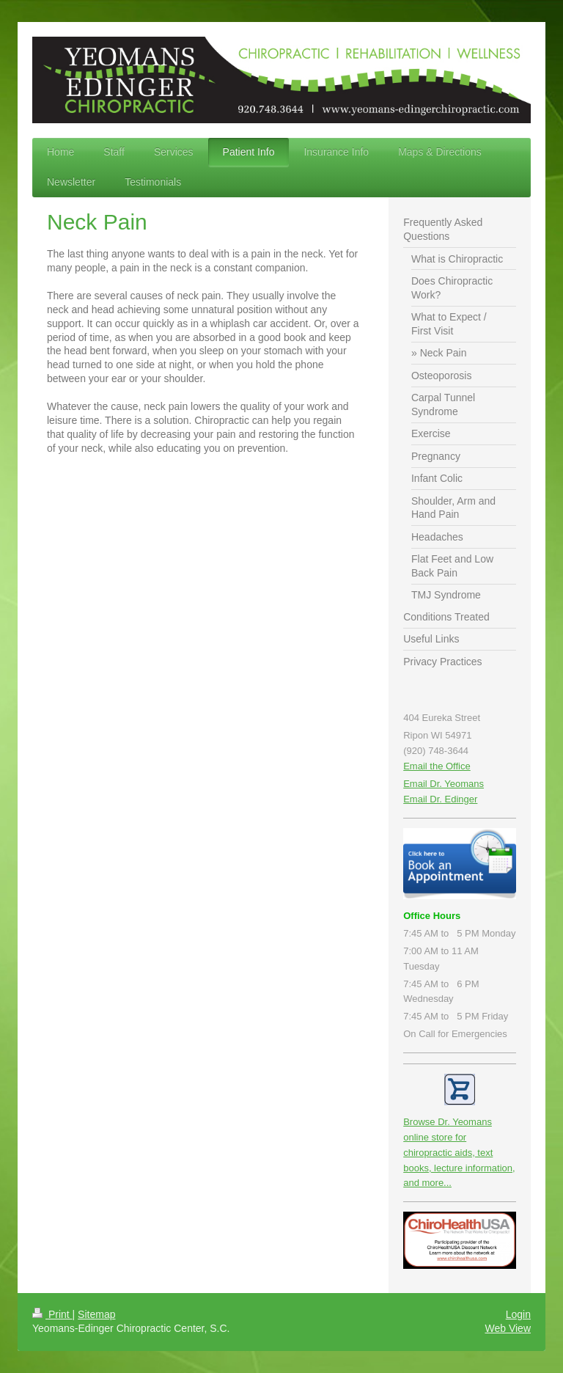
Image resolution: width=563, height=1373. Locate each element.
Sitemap (96, 1314)
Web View (508, 1328)
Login (518, 1314)
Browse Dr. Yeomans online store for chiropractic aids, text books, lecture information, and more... (459, 1152)
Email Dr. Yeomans (443, 783)
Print (52, 1314)
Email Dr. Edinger (440, 799)
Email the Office (437, 766)
